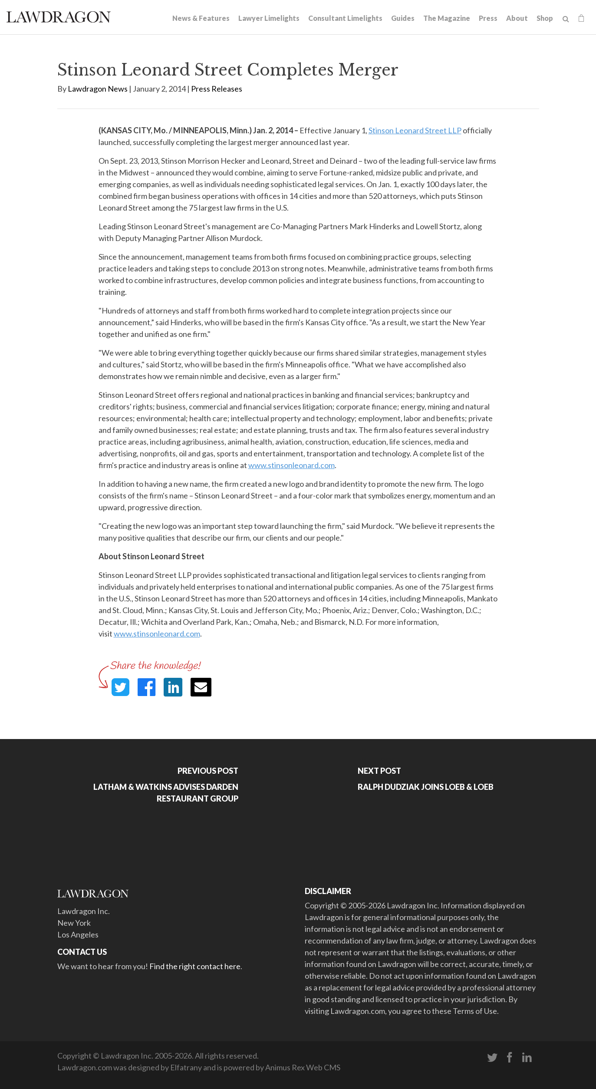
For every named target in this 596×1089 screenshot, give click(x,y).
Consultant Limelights (345, 18)
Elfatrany (186, 1067)
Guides (403, 18)
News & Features (201, 18)
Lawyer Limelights (269, 18)
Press (488, 18)
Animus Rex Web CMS (302, 1067)
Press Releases (216, 88)
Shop (545, 18)
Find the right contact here (194, 966)
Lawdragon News (98, 88)
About (517, 18)
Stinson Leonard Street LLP (415, 130)
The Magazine (446, 18)
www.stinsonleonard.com (291, 465)
